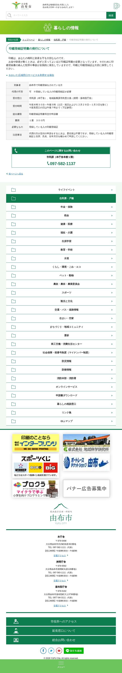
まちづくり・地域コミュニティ (66, 326)
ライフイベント (66, 189)
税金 (66, 215)
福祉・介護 (67, 232)
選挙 (66, 335)
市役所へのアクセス (64, 621)
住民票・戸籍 (60, 40)
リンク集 (66, 412)
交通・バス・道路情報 (66, 309)
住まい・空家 (66, 318)
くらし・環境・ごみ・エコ (66, 266)
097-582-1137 (62, 164)
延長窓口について (63, 630)
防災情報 (66, 361)
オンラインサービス (66, 386)
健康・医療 (67, 224)
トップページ (28, 40)
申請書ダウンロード (66, 395)
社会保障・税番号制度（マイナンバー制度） (66, 352)
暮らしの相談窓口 (66, 404)
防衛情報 (66, 369)
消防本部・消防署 (66, 378)
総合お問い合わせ (63, 640)
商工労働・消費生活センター (66, 344)
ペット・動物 (66, 275)
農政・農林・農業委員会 (66, 284)
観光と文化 (67, 301)
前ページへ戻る (16, 174)
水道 (66, 258)
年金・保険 (67, 206)
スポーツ (66, 292)
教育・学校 (67, 249)
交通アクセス (60, 555)
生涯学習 (66, 241)
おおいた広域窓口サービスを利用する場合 (31, 75)
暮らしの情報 (44, 40)
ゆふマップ (67, 421)
